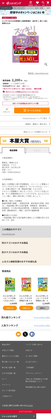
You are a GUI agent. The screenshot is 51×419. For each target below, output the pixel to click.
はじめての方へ (31, 361)
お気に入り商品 (8, 350)
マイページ (6, 384)
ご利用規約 (30, 367)
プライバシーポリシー (34, 373)
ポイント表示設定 (8, 390)
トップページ (6, 8)
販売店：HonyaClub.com (38, 73)
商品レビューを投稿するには (35, 132)
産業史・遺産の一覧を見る (36, 124)
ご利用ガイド (7, 396)
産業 (48, 8)
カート (4, 379)
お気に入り (7, 112)
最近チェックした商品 (10, 356)
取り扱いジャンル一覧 (10, 361)
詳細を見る (10, 308)
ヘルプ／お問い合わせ (34, 344)
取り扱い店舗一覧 (8, 367)
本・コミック (19, 8)
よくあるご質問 (31, 356)
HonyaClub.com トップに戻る (35, 118)
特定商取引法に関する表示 (36, 387)
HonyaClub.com (8, 234)
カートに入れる (32, 110)
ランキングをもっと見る (42, 317)
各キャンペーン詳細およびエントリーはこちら (22, 91)
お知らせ (29, 350)
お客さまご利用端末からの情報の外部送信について (36, 380)
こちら (30, 405)
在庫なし (43, 308)
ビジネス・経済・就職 (35, 8)
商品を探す (6, 344)
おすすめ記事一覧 (8, 373)
